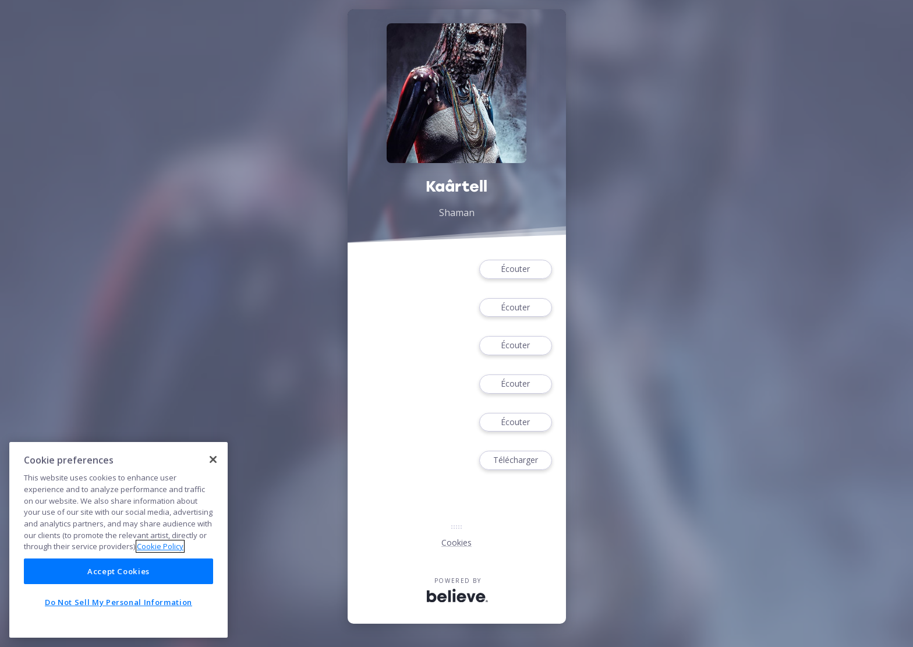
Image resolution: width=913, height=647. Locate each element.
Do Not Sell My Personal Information (118, 602)
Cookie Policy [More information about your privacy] (160, 546)
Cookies (456, 542)
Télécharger (515, 460)
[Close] (213, 459)
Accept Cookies (118, 571)
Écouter (515, 269)
